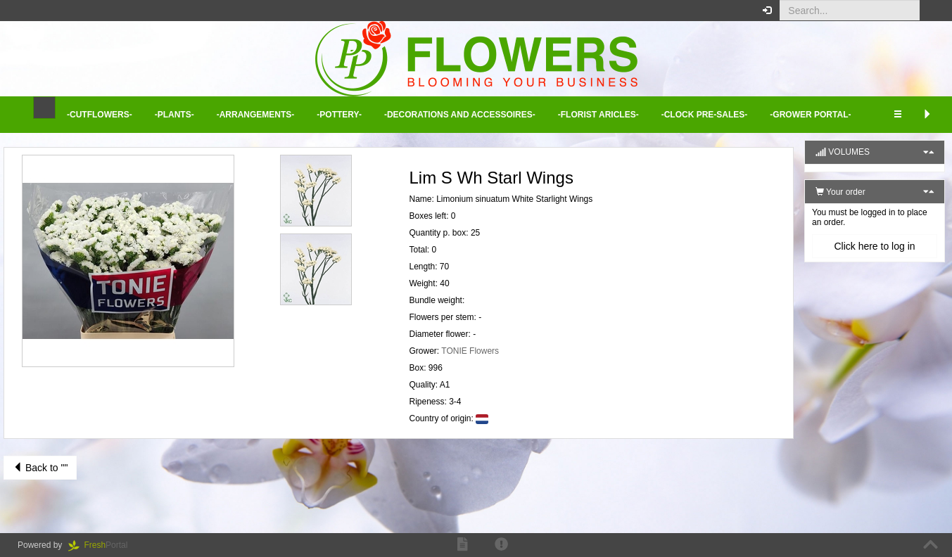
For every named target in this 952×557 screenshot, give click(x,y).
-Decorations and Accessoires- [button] (459, 115)
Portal (102, 545)
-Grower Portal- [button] (810, 115)
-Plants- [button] (174, 115)
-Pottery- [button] (339, 115)
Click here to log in (874, 246)
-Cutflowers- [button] (99, 115)
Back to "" (40, 467)
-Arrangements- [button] (256, 115)
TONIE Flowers (470, 351)
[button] (930, 10)
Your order (840, 192)
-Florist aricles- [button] (598, 115)
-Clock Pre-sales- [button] (704, 115)
